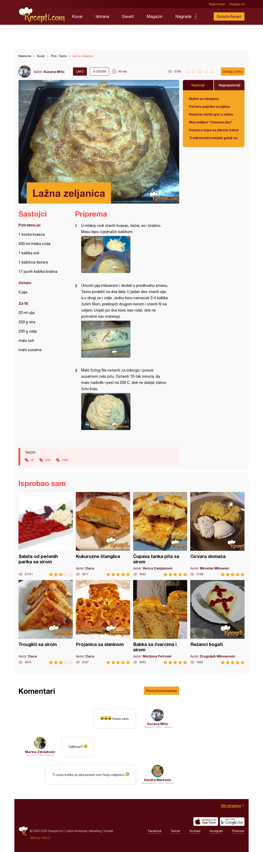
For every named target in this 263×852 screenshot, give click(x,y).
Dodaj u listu (232, 71)
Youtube (195, 831)
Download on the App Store (205, 821)
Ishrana (102, 16)
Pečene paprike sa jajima (209, 106)
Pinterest (238, 831)
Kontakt (108, 831)
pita (48, 460)
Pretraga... (204, 16)
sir (32, 460)
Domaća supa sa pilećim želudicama (213, 130)
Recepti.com (42, 15)
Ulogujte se (237, 4)
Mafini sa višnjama (204, 99)
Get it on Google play (232, 821)
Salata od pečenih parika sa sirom (45, 534)
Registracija (217, 4)
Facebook (154, 831)
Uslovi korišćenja (76, 831)
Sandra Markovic (157, 780)
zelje (65, 460)
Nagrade (183, 16)
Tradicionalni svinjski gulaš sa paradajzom (213, 138)
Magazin (154, 16)
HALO (46, 838)
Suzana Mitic (54, 72)
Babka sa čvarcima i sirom (160, 622)
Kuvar (77, 16)
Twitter (175, 831)
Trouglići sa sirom (45, 622)
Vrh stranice (231, 805)
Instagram (216, 831)
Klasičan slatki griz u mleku (211, 114)
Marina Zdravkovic (40, 752)
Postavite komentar (161, 691)
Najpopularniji (229, 85)
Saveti (128, 16)
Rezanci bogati (217, 622)
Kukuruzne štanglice (103, 534)
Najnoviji (198, 85)
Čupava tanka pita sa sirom (160, 534)
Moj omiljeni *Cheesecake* (210, 122)
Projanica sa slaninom (103, 622)
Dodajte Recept (229, 16)
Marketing (95, 831)
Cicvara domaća (217, 534)
